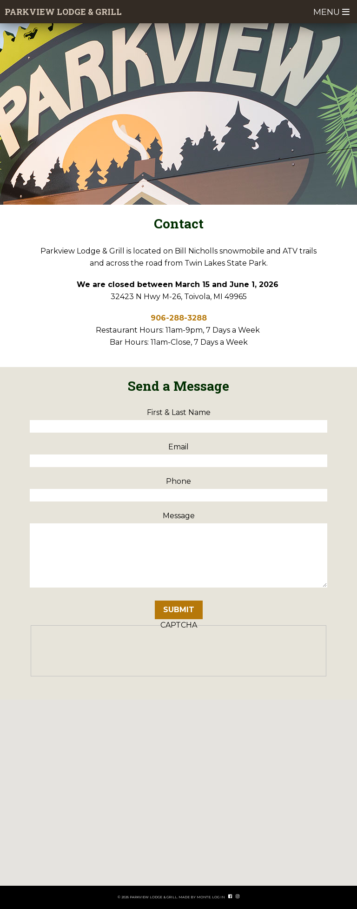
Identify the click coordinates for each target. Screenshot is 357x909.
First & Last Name (179, 412)
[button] (178, 784)
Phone (178, 481)
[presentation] (106, 652)
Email (178, 446)
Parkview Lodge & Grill (63, 11)
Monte (204, 897)
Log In (218, 897)
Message (179, 515)
